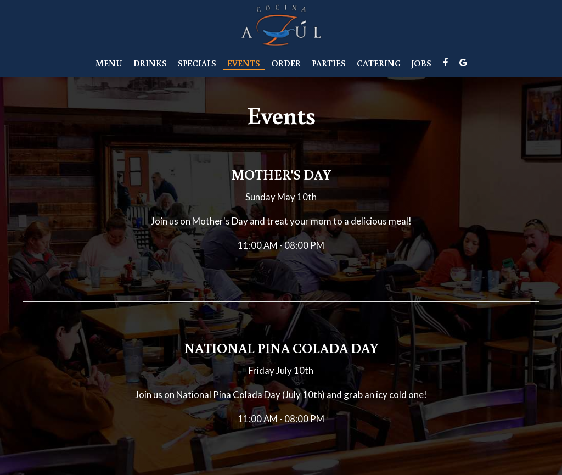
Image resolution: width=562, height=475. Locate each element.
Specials (197, 63)
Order (286, 63)
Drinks (150, 63)
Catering (379, 63)
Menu (108, 63)
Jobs (421, 63)
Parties (329, 63)
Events (243, 63)
